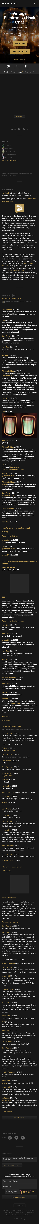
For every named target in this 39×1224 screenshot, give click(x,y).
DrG (3, 320)
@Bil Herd (8, 776)
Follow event (20, 44)
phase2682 (6, 540)
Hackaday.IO (7, 376)
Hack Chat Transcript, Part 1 (12, 726)
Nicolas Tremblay (9, 677)
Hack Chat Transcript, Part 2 (12, 298)
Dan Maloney (8, 151)
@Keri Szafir (15, 703)
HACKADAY (6, 871)
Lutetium (6, 145)
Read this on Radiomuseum (13, 621)
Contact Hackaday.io (18, 1210)
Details (6, 72)
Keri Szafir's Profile (9, 898)
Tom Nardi (7, 148)
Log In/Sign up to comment (12, 1165)
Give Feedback (30, 1210)
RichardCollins (8, 371)
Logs (20, 72)
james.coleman (7, 846)
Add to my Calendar (20, 51)
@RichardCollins (8, 476)
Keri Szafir (7, 157)
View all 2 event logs (19, 1118)
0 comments (27, 301)
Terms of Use (8, 1212)
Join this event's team (10, 160)
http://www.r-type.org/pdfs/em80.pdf (16, 528)
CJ (3, 959)
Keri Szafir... (7, 716)
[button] (34, 3)
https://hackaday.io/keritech (12, 867)
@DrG (4, 484)
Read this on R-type (10, 536)
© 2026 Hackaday (19, 1219)
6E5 (3, 597)
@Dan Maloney (9, 750)
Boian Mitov (6, 773)
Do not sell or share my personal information (19, 1215)
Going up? (19, 1205)
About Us (6, 1210)
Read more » (7, 720)
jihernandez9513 (8, 792)
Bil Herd (5, 355)
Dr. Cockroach (7, 1042)
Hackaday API (30, 1212)
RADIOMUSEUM (8, 567)
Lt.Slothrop (6, 1098)
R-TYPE (5, 532)
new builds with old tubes (15, 270)
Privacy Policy (19, 1212)
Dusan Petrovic (9, 154)
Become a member (9, 1176)
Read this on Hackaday (10, 922)
